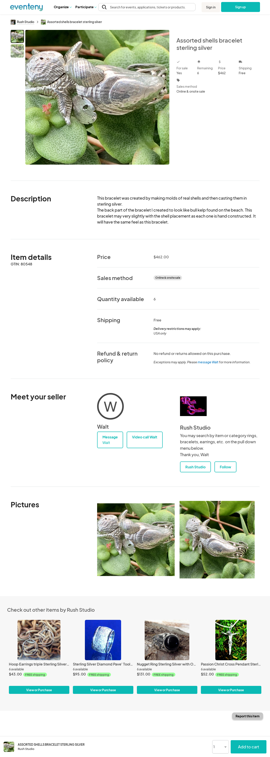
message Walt (208, 362)
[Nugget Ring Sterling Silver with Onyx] (167, 640)
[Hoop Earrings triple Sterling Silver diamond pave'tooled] (39, 640)
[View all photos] (97, 101)
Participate (85, 7)
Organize (62, 7)
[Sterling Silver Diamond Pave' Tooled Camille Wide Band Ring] (103, 640)
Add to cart (248, 746)
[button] (62, 7)
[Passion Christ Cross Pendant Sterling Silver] (231, 640)
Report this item (248, 716)
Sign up (240, 7)
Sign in (211, 7)
